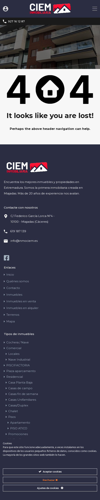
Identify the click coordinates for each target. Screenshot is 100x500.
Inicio (10, 274)
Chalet (13, 411)
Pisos (12, 416)
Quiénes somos (17, 281)
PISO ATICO (18, 428)
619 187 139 (18, 231)
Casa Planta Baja (20, 382)
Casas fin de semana (23, 394)
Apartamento (20, 422)
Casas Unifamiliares (22, 399)
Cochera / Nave (17, 342)
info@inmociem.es (24, 240)
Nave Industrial (19, 359)
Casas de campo (20, 388)
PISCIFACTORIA (18, 365)
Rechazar (50, 479)
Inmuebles (14, 294)
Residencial (14, 376)
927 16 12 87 (16, 21)
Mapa (10, 321)
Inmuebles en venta (21, 301)
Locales (13, 353)
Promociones (18, 434)
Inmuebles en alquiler (22, 307)
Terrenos (12, 314)
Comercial (13, 348)
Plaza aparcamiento (21, 371)
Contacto (13, 287)
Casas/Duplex (18, 405)
